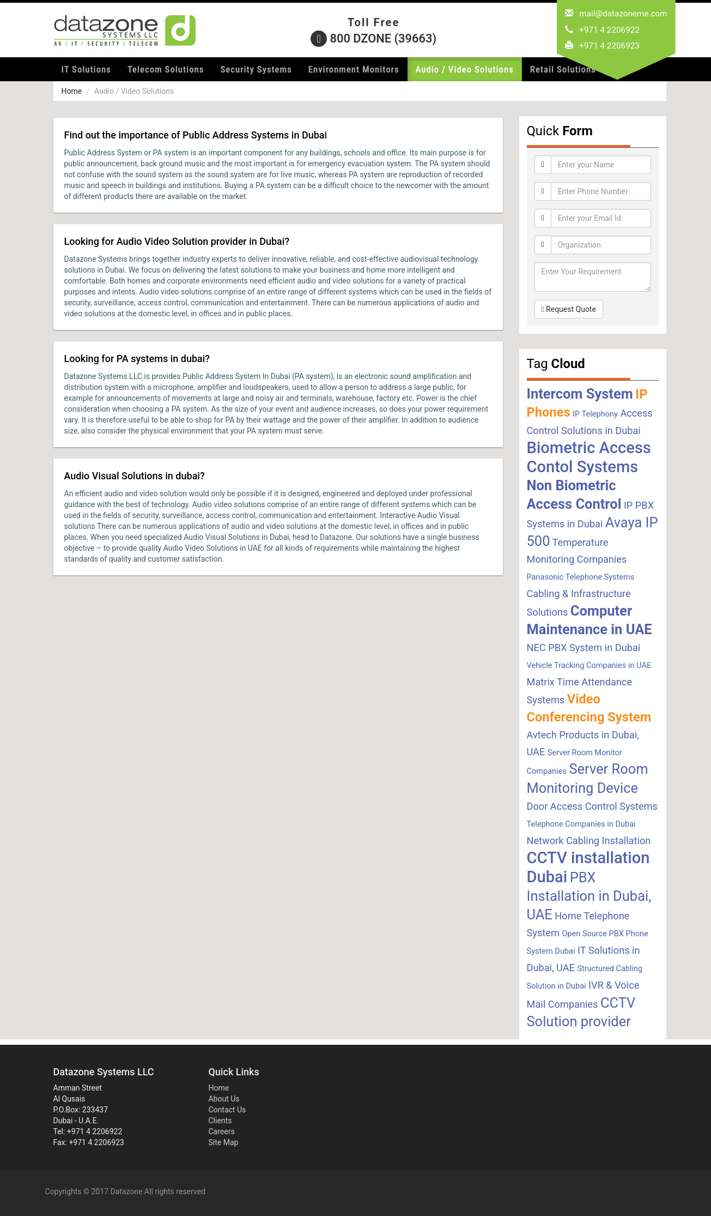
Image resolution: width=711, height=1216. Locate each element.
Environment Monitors (353, 69)
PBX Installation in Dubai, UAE (589, 896)
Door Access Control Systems (592, 806)
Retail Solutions (563, 69)
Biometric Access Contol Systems (589, 457)
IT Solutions (86, 69)
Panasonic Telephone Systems (581, 577)
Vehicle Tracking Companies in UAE (589, 665)
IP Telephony (595, 414)
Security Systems (255, 69)
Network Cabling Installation (589, 840)
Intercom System (580, 394)
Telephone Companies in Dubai (581, 824)
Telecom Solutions (165, 69)
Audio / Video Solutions (465, 69)
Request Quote (569, 309)
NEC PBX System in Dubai (584, 647)
